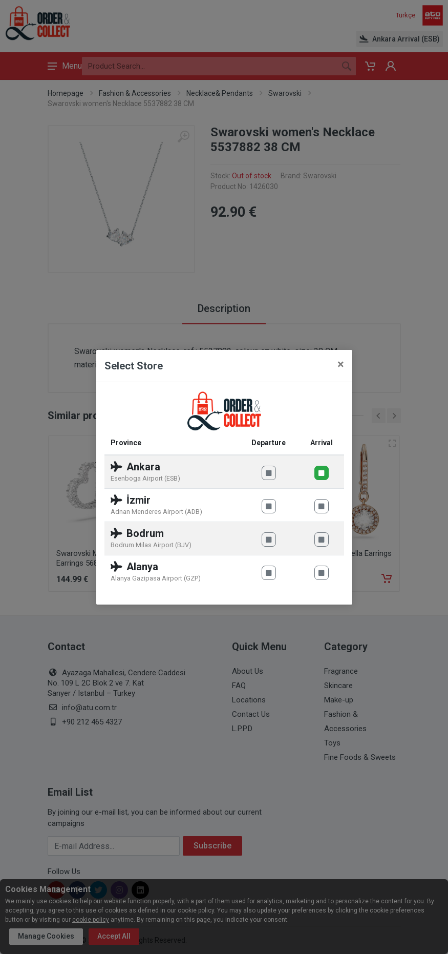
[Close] (340, 364)
